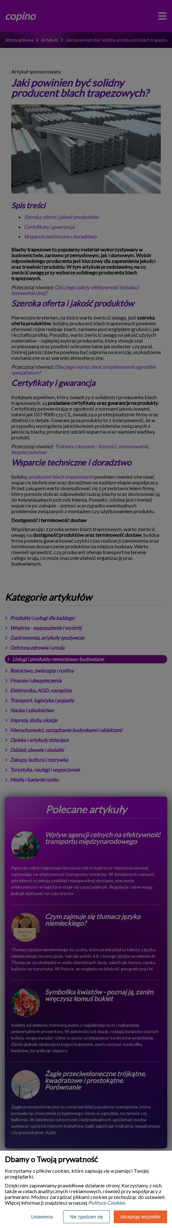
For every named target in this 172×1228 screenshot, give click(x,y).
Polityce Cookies (106, 1203)
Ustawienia (42, 1216)
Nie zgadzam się (86, 1216)
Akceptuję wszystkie (140, 1216)
